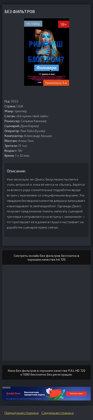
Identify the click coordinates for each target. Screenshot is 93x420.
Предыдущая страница (22, 413)
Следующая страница (57, 413)
